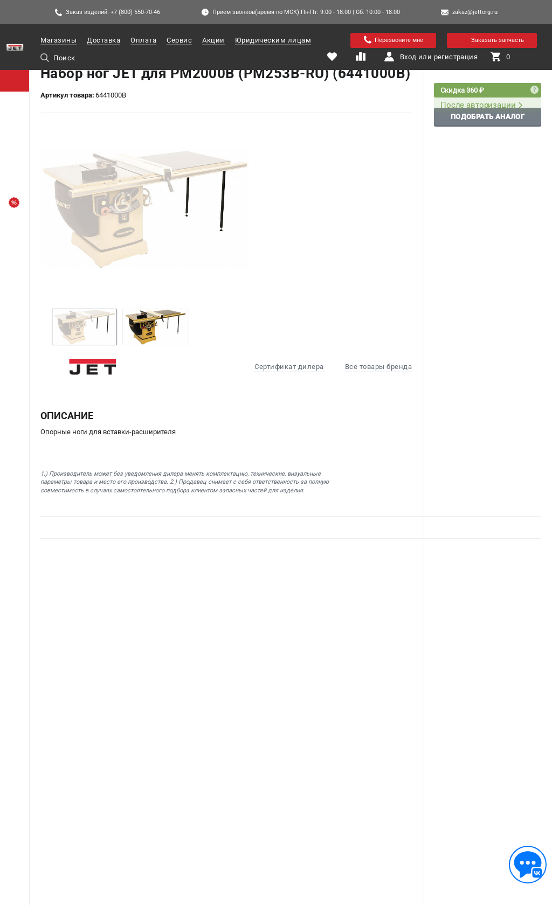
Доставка (103, 40)
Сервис (179, 40)
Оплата (143, 40)
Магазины (58, 40)
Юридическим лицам (273, 40)
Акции (213, 40)
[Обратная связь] (528, 864)
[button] (42, 327)
